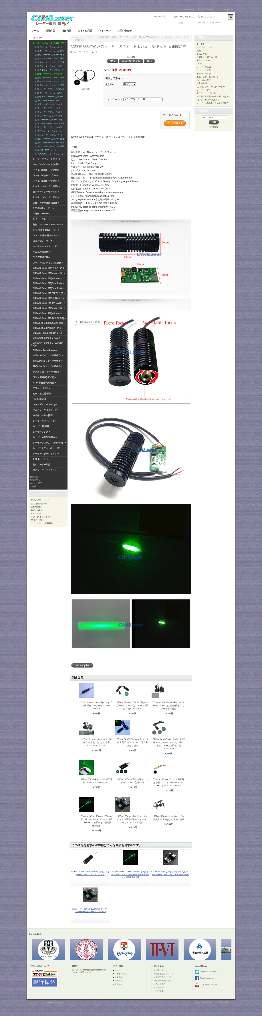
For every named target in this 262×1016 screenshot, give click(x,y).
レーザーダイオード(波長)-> (46, 164)
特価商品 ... (35, 477)
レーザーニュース (205, 47)
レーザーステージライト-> (46, 453)
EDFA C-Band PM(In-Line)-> (47, 313)
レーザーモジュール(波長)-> (46, 159)
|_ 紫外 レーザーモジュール (47, 100)
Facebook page (204, 978)
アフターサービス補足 (207, 93)
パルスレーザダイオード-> (46, 410)
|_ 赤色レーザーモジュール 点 (48, 47)
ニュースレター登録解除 (42, 523)
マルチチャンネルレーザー (46, 246)
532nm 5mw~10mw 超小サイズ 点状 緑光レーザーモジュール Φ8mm (96, 705)
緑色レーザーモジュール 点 (124, 37)
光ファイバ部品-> (41, 388)
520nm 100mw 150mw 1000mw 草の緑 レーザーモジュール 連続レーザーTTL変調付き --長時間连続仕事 (130, 874)
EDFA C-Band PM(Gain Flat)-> (48, 288)
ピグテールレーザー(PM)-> (46, 197)
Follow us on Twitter (206, 971)
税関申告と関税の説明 (207, 57)
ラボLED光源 (39, 399)
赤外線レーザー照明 (43, 415)
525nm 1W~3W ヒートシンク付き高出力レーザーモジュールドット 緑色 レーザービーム (170, 874)
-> (49, 43)
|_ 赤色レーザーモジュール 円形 (49, 58)
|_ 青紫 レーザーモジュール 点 (48, 104)
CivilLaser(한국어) (225, 9)
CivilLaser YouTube (206, 985)
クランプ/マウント (114, 99)
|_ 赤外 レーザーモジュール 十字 (49, 142)
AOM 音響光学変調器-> (44, 382)
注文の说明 (202, 83)
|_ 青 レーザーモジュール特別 (48, 127)
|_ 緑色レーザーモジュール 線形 (49, 77)
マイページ (105, 30)
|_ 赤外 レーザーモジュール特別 (49, 146)
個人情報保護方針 (39, 503)
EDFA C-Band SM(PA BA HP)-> (48, 268)
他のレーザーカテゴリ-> (45, 470)
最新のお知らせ (204, 73)
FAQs (199, 64)
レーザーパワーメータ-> (45, 421)
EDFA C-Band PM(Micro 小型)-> (49, 308)
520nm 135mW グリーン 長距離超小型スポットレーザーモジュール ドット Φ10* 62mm (168, 782)
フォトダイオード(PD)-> (45, 404)
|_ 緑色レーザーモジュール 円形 (49, 85)
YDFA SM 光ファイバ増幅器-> (48, 355)
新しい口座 (227, 22)
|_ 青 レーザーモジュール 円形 (48, 119)
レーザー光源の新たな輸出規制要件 (213, 103)
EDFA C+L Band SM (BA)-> (47, 338)
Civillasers (49, 1002)
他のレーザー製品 (41, 464)
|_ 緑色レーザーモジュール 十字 (49, 81)
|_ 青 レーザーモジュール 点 (47, 108)
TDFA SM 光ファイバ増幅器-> (48, 366)
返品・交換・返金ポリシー (209, 77)
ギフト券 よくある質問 (41, 517)
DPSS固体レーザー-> (43, 208)
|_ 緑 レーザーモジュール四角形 (49, 89)
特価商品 (66, 30)
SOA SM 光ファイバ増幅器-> (47, 372)
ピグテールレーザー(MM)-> (46, 186)
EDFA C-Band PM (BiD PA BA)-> (49, 318)
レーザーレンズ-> (41, 432)
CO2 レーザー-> (41, 459)
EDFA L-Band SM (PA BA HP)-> (49, 323)
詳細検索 (214, 127)
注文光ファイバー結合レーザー (211, 87)
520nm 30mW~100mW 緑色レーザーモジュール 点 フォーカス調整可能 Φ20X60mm (132, 705)
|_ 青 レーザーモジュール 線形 (48, 112)
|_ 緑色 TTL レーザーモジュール (49, 97)
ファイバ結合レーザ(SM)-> (46, 175)
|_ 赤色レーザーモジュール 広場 (49, 62)
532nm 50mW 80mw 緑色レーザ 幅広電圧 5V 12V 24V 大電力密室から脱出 (132, 742)
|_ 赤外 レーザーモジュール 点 (48, 135)
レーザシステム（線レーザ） (47, 448)
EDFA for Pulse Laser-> (45, 350)
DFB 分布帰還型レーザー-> (46, 230)
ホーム (35, 30)
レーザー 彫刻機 (41, 426)
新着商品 (50, 30)
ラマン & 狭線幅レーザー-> (46, 235)
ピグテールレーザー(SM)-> (46, 192)
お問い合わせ (124, 30)
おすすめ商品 (85, 30)
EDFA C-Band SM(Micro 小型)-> (49, 273)
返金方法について (163, 977)
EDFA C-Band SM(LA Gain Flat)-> (50, 298)
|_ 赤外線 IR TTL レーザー (46, 150)
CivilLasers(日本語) (185, 9)
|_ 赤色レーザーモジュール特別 (48, 66)
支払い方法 (202, 54)
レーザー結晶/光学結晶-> (45, 437)
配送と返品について (40, 500)
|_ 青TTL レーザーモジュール (47, 131)
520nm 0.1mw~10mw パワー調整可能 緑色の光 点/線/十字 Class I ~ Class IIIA (96, 742)
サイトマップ (37, 513)
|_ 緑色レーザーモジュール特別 (48, 93)
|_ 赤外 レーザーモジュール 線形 (49, 139)
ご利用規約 (36, 507)
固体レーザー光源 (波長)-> (46, 202)
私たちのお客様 (204, 80)
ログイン (188, 22)
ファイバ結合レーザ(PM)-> (46, 181)
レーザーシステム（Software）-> (49, 442)
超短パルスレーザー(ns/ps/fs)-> (48, 224)
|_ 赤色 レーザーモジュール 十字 (49, 55)
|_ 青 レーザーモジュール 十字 (48, 116)
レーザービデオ (204, 90)
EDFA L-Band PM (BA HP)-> (47, 328)
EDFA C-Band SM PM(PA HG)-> (49, 293)
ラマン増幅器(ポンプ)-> (44, 377)
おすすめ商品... (37, 483)
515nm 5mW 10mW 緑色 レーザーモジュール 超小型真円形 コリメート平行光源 (169, 705)
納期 (199, 50)
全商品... (34, 486)
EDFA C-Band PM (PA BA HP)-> (49, 303)
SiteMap (58, 1002)
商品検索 (203, 110)
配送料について (204, 60)
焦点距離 (110, 84)
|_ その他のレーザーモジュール (48, 154)
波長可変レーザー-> (42, 241)
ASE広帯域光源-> (41, 252)
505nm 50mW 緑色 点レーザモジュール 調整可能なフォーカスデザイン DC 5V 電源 (132, 819)
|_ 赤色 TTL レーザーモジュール (49, 70)
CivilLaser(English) (205, 9)
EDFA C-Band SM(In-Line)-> (47, 278)
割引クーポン (37, 520)
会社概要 (201, 44)
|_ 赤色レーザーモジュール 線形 (49, 51)
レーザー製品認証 (205, 67)
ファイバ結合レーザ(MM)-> (46, 170)
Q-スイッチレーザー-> (44, 219)
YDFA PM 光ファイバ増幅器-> (48, 361)
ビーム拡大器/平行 (42, 393)
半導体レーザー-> (41, 213)
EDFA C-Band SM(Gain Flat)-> (48, 283)
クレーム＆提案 (204, 70)
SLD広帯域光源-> (41, 257)
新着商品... (35, 480)
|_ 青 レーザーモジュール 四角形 (49, 123)
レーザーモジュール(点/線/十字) (95, 37)
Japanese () (159, 16)
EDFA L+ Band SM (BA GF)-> (48, 333)
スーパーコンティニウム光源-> (48, 263)
